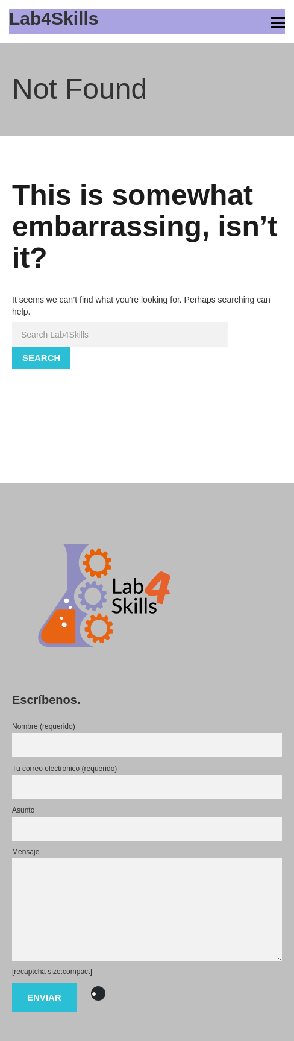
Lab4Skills (53, 18)
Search (41, 358)
